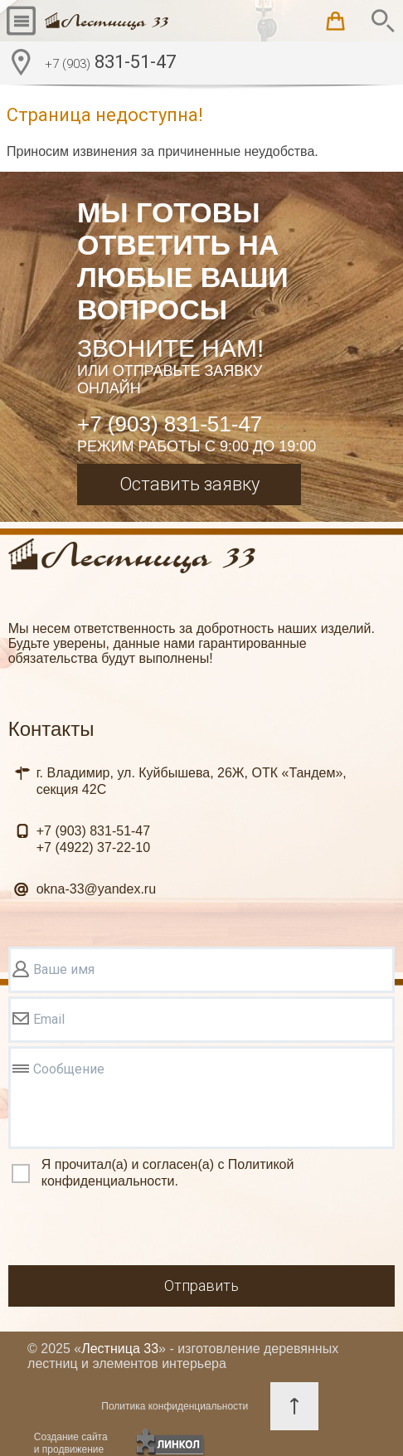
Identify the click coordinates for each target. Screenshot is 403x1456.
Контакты (51, 729)
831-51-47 (110, 63)
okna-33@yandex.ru (96, 889)
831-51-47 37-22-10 (93, 839)
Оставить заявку (189, 484)
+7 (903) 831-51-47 (169, 423)
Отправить (201, 1285)
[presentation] (134, 1229)
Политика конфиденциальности (174, 1406)
